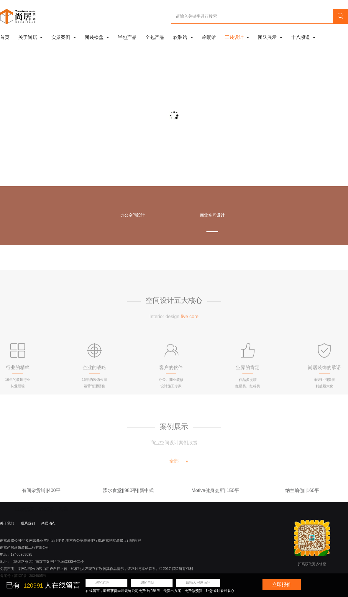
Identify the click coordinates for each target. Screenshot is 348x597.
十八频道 (303, 37)
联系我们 (28, 523)
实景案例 (63, 37)
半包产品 (127, 37)
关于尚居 (30, 37)
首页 (4, 37)
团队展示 (270, 37)
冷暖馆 (209, 37)
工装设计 (237, 37)
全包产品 (154, 37)
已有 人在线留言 (43, 585)
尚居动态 (48, 523)
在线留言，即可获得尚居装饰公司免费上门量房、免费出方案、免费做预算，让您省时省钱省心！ (162, 591)
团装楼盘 (97, 37)
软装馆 (183, 37)
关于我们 (7, 523)
